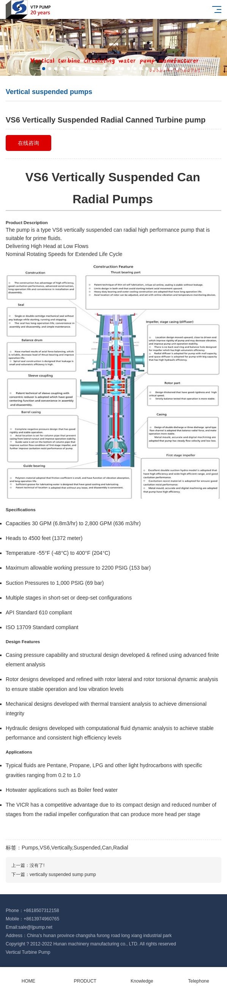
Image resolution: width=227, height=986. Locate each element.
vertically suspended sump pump (63, 874)
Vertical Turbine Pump (28, 952)
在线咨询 (28, 143)
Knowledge (142, 977)
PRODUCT (85, 977)
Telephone (198, 977)
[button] (43, 68)
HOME (28, 977)
